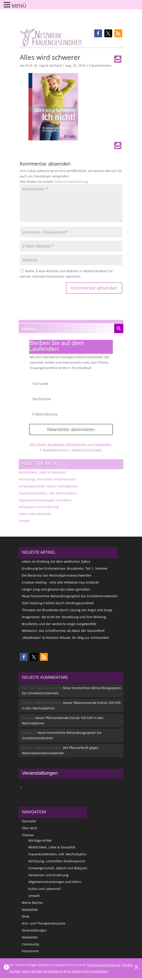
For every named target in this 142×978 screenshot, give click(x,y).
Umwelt (24, 521)
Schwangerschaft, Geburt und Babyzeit (48, 486)
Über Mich (29, 828)
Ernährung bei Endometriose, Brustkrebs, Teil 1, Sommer (65, 568)
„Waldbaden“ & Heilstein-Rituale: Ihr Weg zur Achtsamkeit (65, 637)
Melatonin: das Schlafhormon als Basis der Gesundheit (63, 630)
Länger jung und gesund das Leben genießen (56, 589)
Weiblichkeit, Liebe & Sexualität (42, 472)
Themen (28, 835)
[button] (98, 33)
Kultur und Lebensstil (35, 514)
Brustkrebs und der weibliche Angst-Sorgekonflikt (59, 624)
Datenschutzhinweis (87, 450)
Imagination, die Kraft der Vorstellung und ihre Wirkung (64, 617)
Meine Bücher (32, 903)
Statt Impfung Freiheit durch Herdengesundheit (58, 603)
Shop (25, 916)
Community (30, 944)
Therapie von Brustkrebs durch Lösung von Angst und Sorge (67, 610)
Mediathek (30, 909)
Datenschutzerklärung (71, 181)
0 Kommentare (100, 65)
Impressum (30, 951)
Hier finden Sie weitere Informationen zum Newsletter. (71, 444)
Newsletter (30, 937)
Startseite (29, 821)
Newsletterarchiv (55, 450)
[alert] (71, 787)
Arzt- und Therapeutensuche (43, 923)
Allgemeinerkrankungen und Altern (45, 500)
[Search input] (66, 328)
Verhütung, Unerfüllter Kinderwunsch (47, 479)
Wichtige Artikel (40, 840)
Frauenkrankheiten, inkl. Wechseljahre (47, 493)
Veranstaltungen (34, 930)
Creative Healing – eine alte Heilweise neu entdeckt (60, 582)
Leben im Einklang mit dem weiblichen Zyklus (56, 561)
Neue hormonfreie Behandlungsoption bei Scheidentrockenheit (70, 596)
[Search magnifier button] (118, 328)
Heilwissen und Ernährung (39, 507)
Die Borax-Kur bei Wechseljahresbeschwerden (57, 575)
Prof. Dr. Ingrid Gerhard (44, 65)
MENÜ (19, 5)
